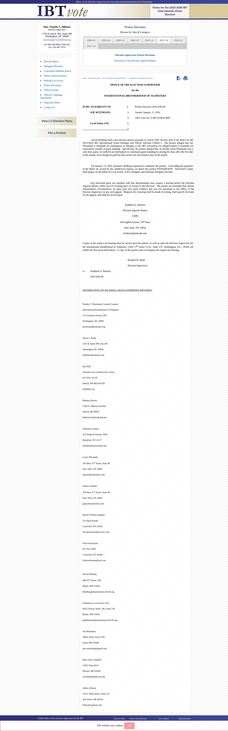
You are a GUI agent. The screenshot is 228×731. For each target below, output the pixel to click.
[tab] (91, 40)
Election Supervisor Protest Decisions (135, 55)
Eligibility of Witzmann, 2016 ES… (141, 78)
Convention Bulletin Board (57, 71)
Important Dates (52, 102)
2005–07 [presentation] (134, 40)
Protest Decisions (52, 85)
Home (85, 78)
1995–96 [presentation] (105, 40)
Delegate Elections (53, 66)
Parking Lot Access (53, 80)
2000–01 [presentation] (120, 40)
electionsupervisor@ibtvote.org (57, 40)
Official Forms (51, 90)
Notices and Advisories (55, 75)
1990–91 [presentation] (91, 40)
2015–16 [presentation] (164, 40)
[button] (129, 725)
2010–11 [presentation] (149, 40)
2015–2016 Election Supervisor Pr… (115, 78)
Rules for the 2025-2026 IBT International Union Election (170, 11)
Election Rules (51, 61)
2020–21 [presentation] (178, 40)
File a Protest (57, 133)
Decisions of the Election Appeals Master (135, 60)
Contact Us (49, 107)
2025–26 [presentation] (91, 46)
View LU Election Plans (56, 121)
